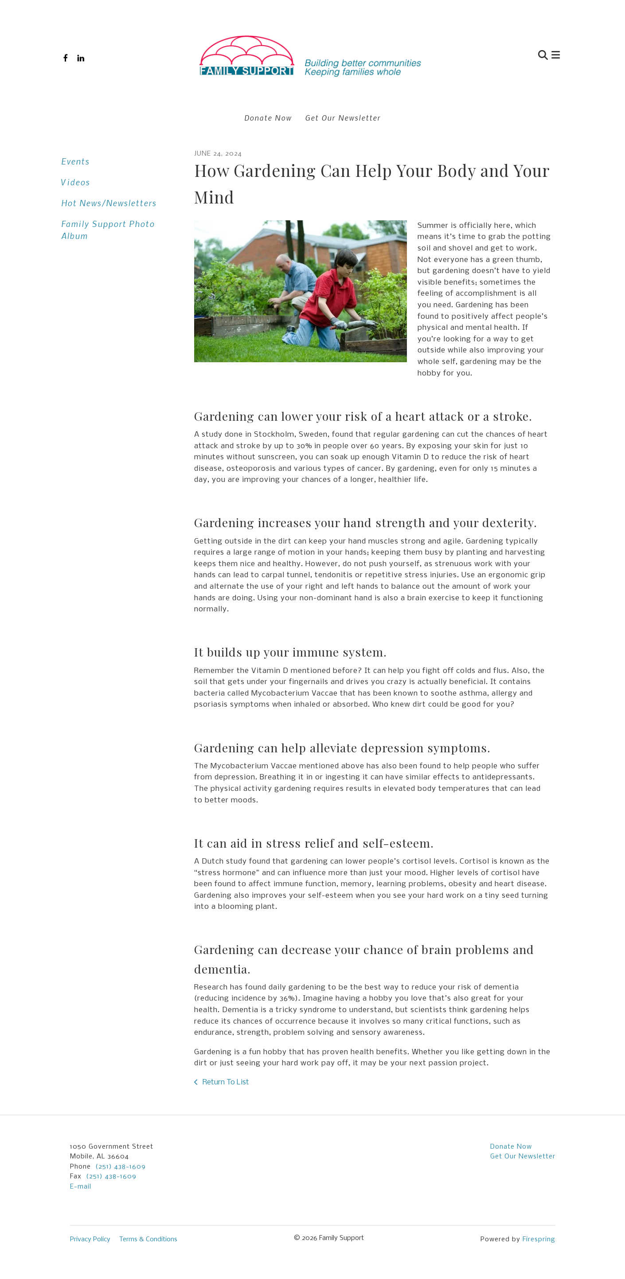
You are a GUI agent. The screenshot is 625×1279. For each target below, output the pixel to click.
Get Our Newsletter (343, 117)
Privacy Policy (90, 1239)
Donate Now (268, 117)
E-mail (80, 1186)
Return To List (225, 1082)
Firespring (539, 1239)
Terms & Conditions (148, 1239)
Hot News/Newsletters (108, 202)
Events (75, 161)
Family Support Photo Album (108, 229)
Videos (75, 182)
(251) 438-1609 (120, 1166)
